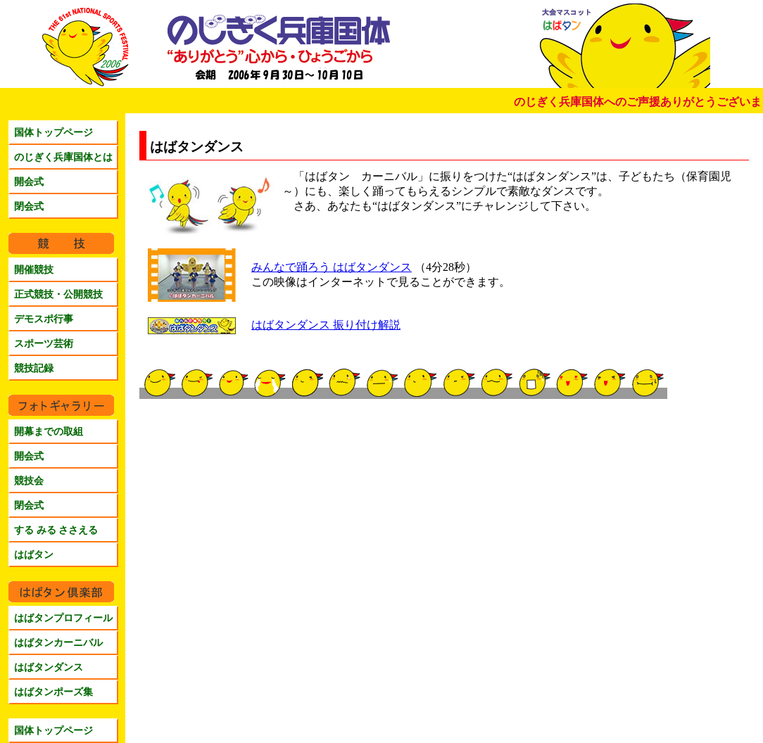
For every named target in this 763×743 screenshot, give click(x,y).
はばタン (33, 554)
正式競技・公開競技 (58, 294)
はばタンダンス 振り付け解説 (326, 325)
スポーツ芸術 (43, 343)
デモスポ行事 (43, 318)
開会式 (29, 181)
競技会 (29, 480)
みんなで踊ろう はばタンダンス (331, 267)
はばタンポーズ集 (53, 691)
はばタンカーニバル (58, 642)
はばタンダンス (48, 667)
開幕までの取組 (48, 431)
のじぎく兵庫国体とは (63, 157)
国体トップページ (53, 132)
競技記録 (33, 368)
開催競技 (33, 269)
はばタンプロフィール (63, 617)
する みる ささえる (56, 529)
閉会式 (29, 206)
